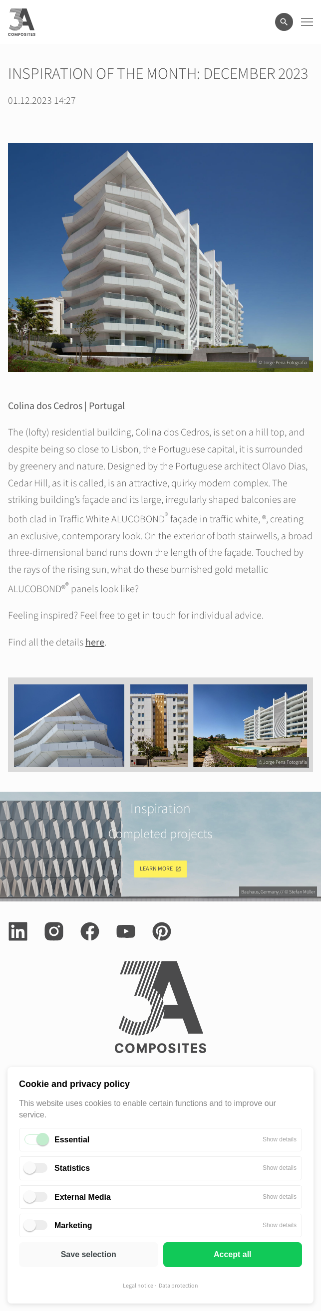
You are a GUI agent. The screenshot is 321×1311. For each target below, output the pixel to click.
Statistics (72, 1168)
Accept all (233, 1254)
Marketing (73, 1225)
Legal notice (138, 1286)
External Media (82, 1197)
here (94, 643)
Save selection (88, 1254)
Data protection (178, 1286)
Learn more (156, 869)
